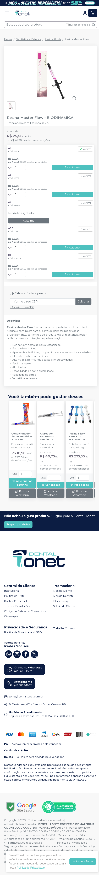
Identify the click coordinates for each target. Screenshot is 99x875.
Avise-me (28, 220)
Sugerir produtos (18, 524)
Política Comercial (15, 601)
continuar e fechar (83, 861)
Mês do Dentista (63, 596)
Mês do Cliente (62, 591)
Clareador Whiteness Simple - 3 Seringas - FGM (49, 436)
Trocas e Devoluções (17, 606)
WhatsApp (11, 616)
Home (8, 39)
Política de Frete (14, 596)
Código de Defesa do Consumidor (25, 611)
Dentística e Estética (28, 39)
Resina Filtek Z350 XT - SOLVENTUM (77, 436)
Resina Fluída (53, 39)
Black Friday (60, 601)
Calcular (83, 301)
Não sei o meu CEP (22, 307)
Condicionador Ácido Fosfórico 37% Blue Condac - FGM (21, 436)
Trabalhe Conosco (64, 628)
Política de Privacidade (31, 867)
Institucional (11, 591)
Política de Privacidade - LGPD (23, 632)
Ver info (85, 149)
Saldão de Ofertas (64, 606)
